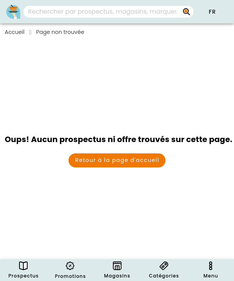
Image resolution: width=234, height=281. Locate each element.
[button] (212, 12)
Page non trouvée (60, 32)
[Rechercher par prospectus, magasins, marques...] (186, 12)
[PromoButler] (13, 12)
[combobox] (108, 12)
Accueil (15, 32)
